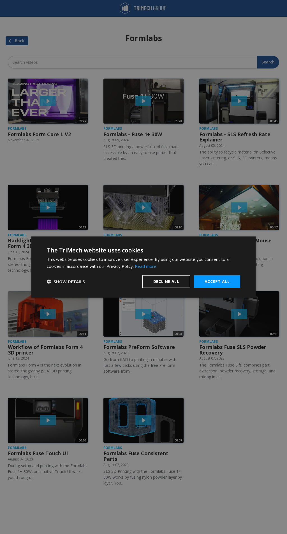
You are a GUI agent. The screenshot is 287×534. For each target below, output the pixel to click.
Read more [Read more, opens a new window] (145, 266)
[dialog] (143, 267)
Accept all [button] (217, 281)
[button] (66, 281)
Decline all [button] (166, 281)
